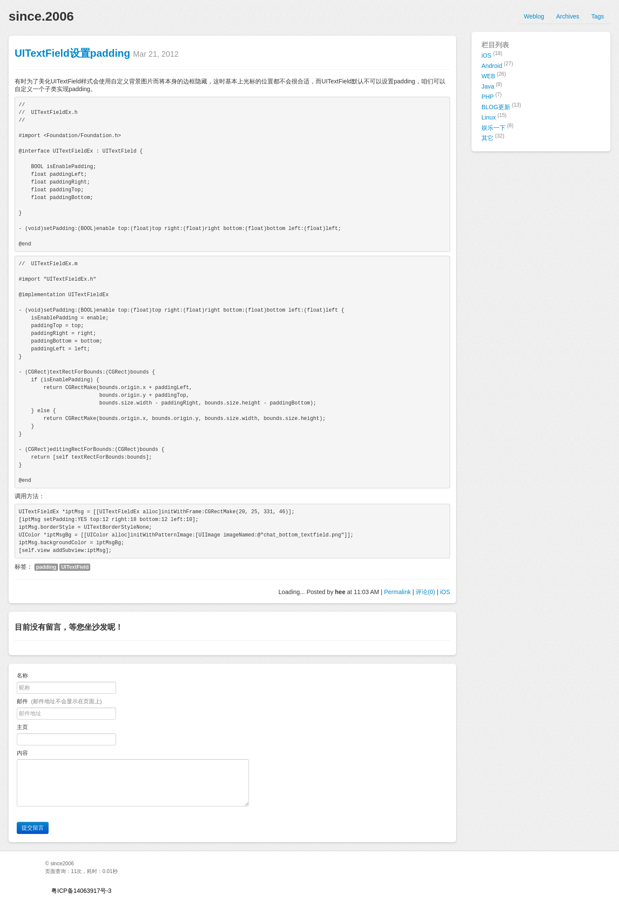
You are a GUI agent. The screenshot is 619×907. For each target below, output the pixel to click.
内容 (24, 753)
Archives (567, 16)
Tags (597, 16)
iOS (445, 591)
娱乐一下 (497, 127)
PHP (491, 96)
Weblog (534, 16)
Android (497, 65)
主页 (22, 727)
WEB (493, 75)
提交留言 (32, 827)
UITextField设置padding (72, 53)
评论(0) (425, 591)
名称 (22, 675)
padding (46, 567)
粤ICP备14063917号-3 (81, 890)
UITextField (75, 567)
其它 (492, 137)
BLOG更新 (501, 106)
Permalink (397, 591)
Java (491, 85)
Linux (494, 116)
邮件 (59, 701)
